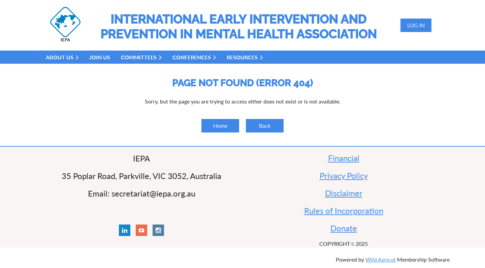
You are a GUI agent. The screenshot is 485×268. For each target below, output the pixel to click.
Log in (416, 25)
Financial (343, 158)
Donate (343, 228)
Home (220, 125)
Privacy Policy (344, 175)
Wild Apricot (380, 259)
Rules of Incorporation (343, 210)
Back (264, 125)
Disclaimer (343, 193)
